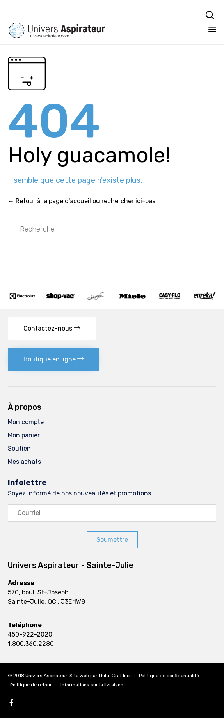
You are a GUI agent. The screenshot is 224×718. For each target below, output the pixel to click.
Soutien (19, 448)
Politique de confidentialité (169, 675)
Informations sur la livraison (91, 685)
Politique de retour (31, 685)
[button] (52, 328)
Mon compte (26, 422)
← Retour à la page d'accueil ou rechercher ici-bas (81, 201)
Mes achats (24, 461)
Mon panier (24, 435)
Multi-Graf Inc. (115, 675)
